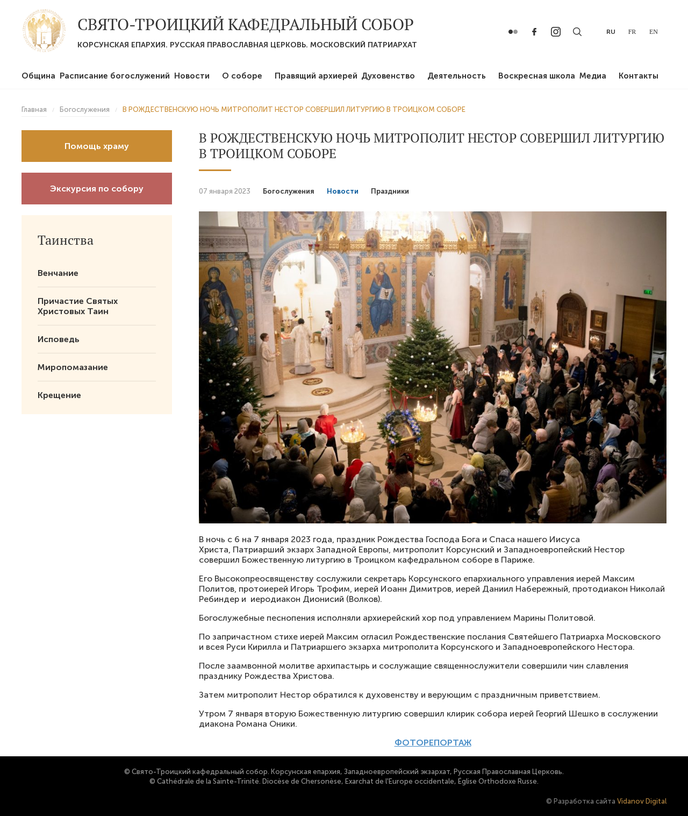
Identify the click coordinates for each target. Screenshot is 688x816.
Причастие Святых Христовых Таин (78, 306)
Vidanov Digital (641, 801)
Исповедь (59, 339)
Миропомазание (73, 367)
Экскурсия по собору (97, 188)
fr (632, 32)
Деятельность (456, 76)
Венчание (58, 273)
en (653, 32)
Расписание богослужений (115, 76)
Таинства (66, 240)
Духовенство (388, 76)
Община (38, 76)
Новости (192, 76)
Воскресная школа (536, 76)
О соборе (242, 76)
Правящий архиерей (316, 76)
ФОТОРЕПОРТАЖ (433, 742)
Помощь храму (96, 146)
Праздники (390, 191)
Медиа (592, 76)
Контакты (638, 76)
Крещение (59, 395)
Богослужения (288, 191)
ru (610, 32)
